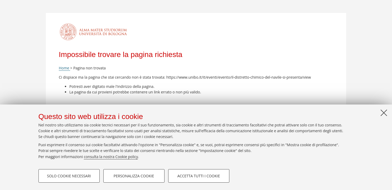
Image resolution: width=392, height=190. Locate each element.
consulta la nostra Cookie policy (111, 156)
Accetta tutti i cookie (198, 175)
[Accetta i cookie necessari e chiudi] (384, 112)
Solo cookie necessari (69, 175)
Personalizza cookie (134, 175)
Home (64, 67)
